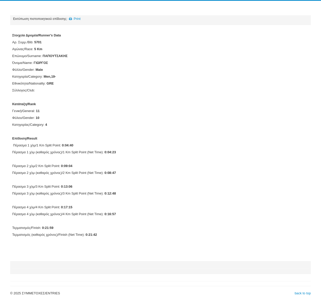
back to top (303, 293)
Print (74, 19)
